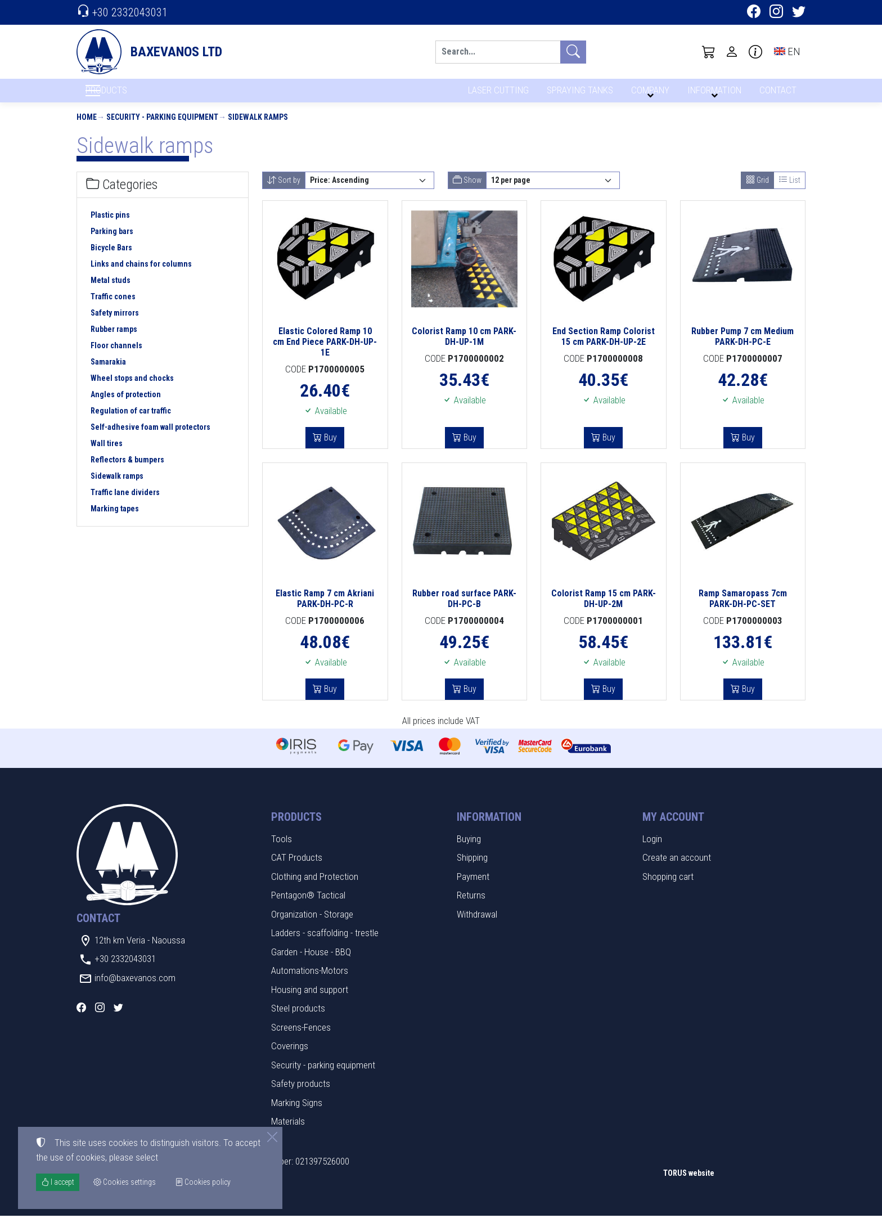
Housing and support (309, 1000)
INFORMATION (713, 94)
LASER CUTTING (495, 94)
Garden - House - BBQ (311, 963)
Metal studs (110, 291)
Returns (471, 907)
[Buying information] (755, 51)
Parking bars (112, 243)
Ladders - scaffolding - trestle (325, 944)
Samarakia (108, 373)
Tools (281, 850)
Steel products (298, 1020)
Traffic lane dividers (125, 504)
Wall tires (107, 455)
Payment (473, 887)
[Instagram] (776, 13)
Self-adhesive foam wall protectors (150, 438)
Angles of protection (126, 406)
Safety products (300, 1095)
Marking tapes (115, 520)
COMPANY (648, 94)
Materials (288, 1133)
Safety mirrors (115, 324)
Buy (329, 449)
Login (652, 850)
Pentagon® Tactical (308, 907)
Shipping (472, 869)
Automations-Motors (309, 982)
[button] (709, 52)
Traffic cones (113, 308)
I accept (57, 1181)
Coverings (289, 1057)
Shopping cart (668, 887)
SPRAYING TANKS (577, 94)
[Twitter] (799, 13)
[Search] (497, 52)
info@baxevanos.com (135, 989)
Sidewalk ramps (258, 128)
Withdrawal (477, 925)
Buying (469, 850)
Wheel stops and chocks (132, 389)
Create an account (676, 869)
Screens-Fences (301, 1038)
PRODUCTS (133, 96)
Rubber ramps (114, 340)
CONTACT (777, 94)
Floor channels (116, 357)
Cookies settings (113, 1210)
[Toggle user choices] (732, 51)
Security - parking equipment (162, 128)
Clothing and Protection (314, 887)
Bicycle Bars (111, 259)
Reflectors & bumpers (127, 471)
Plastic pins (110, 226)
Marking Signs (296, 1114)
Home (86, 128)
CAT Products (296, 869)
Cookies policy (203, 1181)
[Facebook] (753, 13)
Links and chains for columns (141, 275)
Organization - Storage (312, 925)
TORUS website (688, 1184)
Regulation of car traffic (131, 422)
